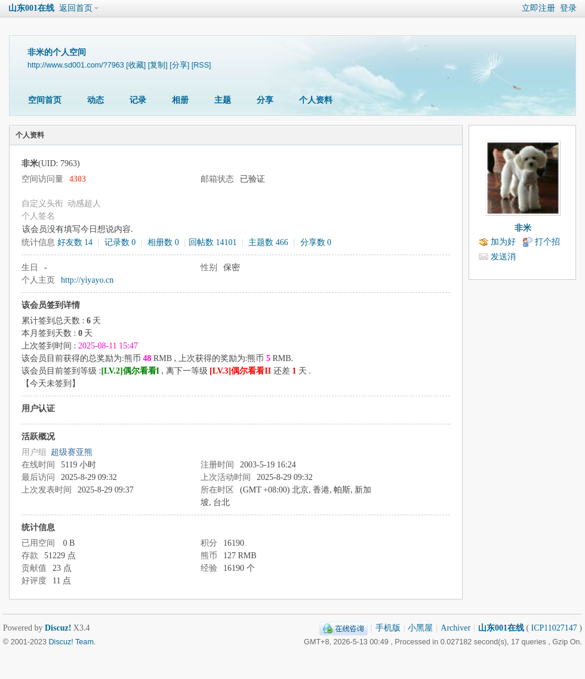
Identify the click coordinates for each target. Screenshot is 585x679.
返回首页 (76, 8)
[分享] (179, 65)
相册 (180, 100)
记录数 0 (120, 242)
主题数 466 (268, 242)
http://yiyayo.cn (87, 280)
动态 (95, 100)
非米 (523, 228)
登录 (568, 8)
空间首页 (44, 100)
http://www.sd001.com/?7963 (75, 65)
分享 (265, 100)
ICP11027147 (554, 627)
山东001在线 (31, 8)
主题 (222, 100)
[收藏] (136, 65)
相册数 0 (163, 242)
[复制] (158, 65)
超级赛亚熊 (72, 452)
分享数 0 (316, 242)
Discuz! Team (71, 642)
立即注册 (538, 8)
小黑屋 (420, 627)
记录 (138, 100)
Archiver (455, 627)
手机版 (388, 627)
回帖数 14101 (213, 242)
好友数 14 (75, 242)
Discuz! (58, 627)
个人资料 (315, 100)
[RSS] (201, 65)
